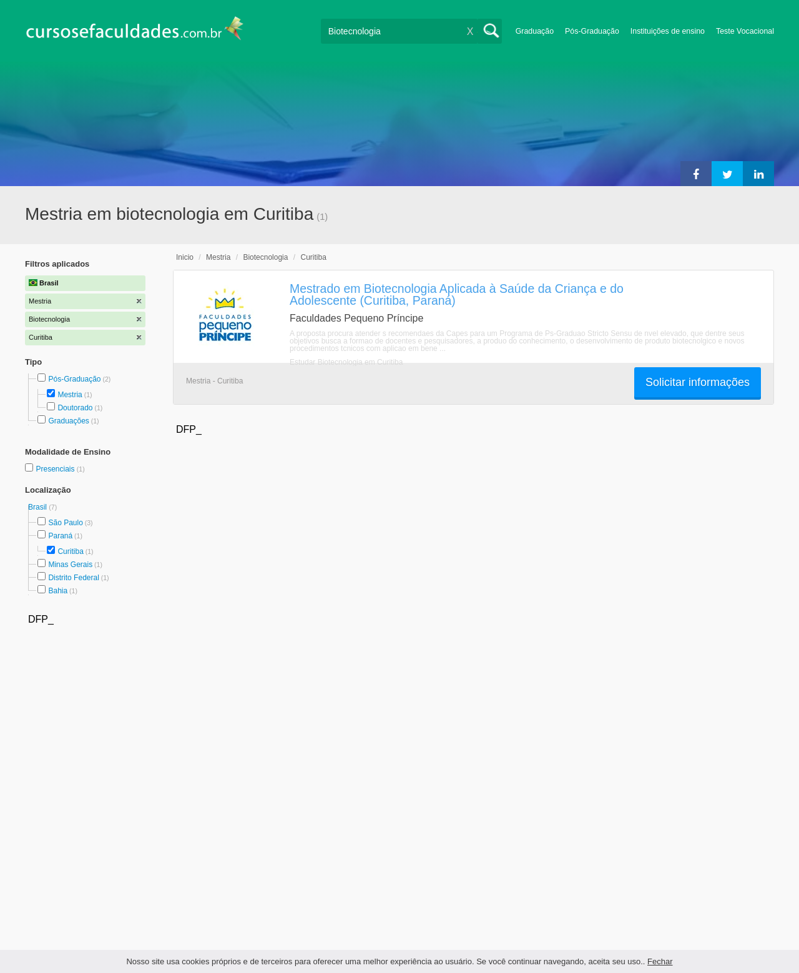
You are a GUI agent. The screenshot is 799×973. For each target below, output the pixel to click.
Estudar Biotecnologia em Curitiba (346, 362)
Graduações (68, 421)
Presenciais (56, 469)
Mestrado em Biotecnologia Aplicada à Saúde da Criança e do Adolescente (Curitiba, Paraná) (457, 294)
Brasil (38, 507)
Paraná (60, 535)
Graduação (535, 31)
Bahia (57, 590)
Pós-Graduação (592, 31)
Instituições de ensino (667, 31)
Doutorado (74, 407)
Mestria (69, 394)
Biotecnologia (265, 257)
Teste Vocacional (745, 31)
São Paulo (65, 522)
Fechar (659, 961)
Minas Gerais (70, 564)
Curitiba (70, 551)
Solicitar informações (697, 382)
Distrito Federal (73, 577)
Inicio (185, 257)
